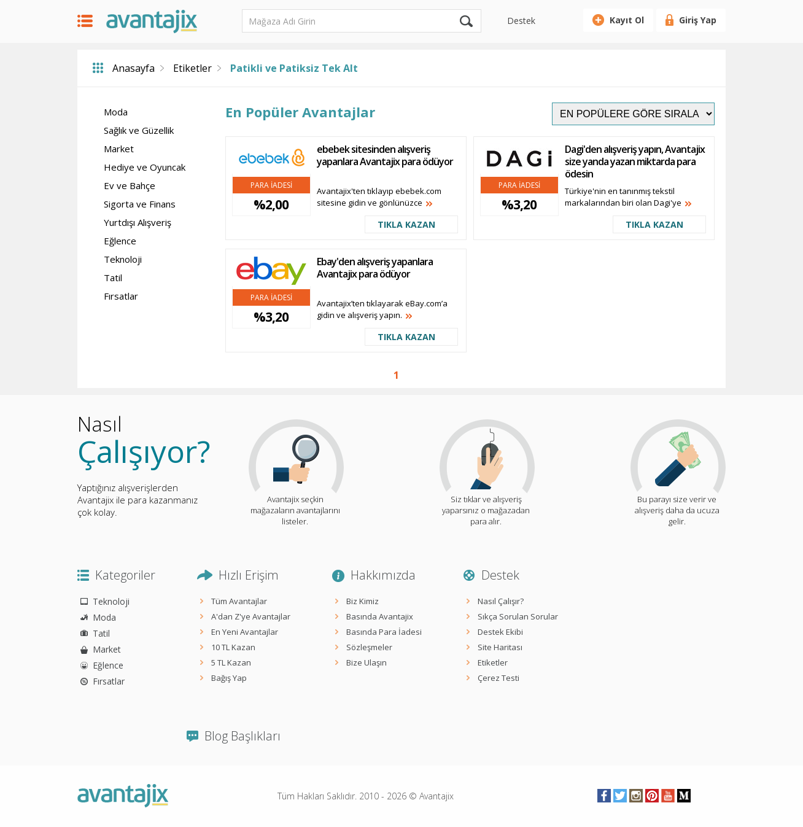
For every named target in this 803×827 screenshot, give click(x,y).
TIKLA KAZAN (406, 224)
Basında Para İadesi (384, 631)
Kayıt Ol (627, 20)
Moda (116, 112)
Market (119, 148)
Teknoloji (123, 259)
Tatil (113, 277)
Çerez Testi (498, 677)
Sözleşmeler (369, 647)
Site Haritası (500, 647)
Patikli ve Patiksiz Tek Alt (294, 68)
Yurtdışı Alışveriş (137, 222)
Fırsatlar (121, 296)
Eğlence (120, 241)
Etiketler (192, 68)
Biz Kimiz (362, 601)
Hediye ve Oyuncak (144, 167)
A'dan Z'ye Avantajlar (250, 616)
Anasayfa (133, 68)
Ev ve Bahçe (129, 185)
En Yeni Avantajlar (244, 631)
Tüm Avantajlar (239, 601)
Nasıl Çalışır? (501, 601)
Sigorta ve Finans (140, 204)
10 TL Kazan (233, 647)
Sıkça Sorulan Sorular (518, 616)
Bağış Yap (229, 677)
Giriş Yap (697, 20)
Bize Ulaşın (366, 662)
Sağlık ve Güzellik (139, 130)
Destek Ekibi (500, 631)
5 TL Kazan (231, 662)
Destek (521, 20)
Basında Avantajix (379, 616)
